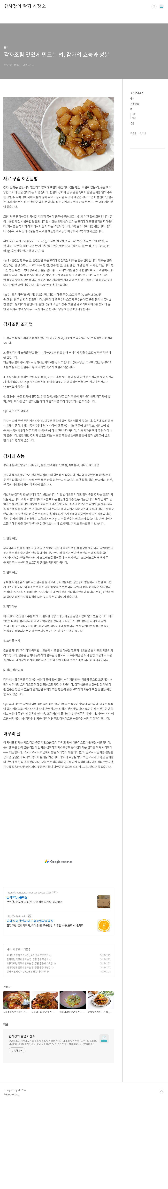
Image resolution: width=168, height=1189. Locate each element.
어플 (134, 113)
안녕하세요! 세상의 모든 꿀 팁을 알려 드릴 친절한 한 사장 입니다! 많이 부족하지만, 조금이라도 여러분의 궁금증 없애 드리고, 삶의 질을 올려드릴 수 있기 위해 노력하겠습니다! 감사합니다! (53, 1129)
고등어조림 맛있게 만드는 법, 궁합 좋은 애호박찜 (30, 1050)
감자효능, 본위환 (17, 984)
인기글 (143, 133)
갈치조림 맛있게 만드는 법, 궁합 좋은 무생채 (27, 1046)
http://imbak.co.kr (16, 1003)
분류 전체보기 (137, 92)
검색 (154, 6)
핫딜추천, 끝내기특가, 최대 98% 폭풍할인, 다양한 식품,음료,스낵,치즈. (45, 1012)
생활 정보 (134, 103)
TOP (161, 1178)
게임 (134, 117)
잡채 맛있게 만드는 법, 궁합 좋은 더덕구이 (26, 1058)
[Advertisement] (58, 117)
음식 (9, 1036)
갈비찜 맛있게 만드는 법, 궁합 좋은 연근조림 (27, 1042)
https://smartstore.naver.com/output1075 (29, 979)
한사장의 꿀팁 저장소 (25, 6)
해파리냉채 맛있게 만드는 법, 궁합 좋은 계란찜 (29, 1054)
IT (131, 109)
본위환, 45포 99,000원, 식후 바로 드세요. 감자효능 (35, 988)
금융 (132, 123)
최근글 (133, 133)
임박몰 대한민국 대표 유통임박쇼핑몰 (30, 1008)
